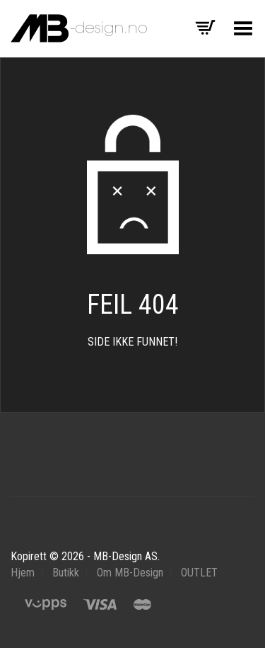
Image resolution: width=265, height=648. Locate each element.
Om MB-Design (130, 572)
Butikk (65, 572)
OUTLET (199, 572)
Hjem (23, 572)
